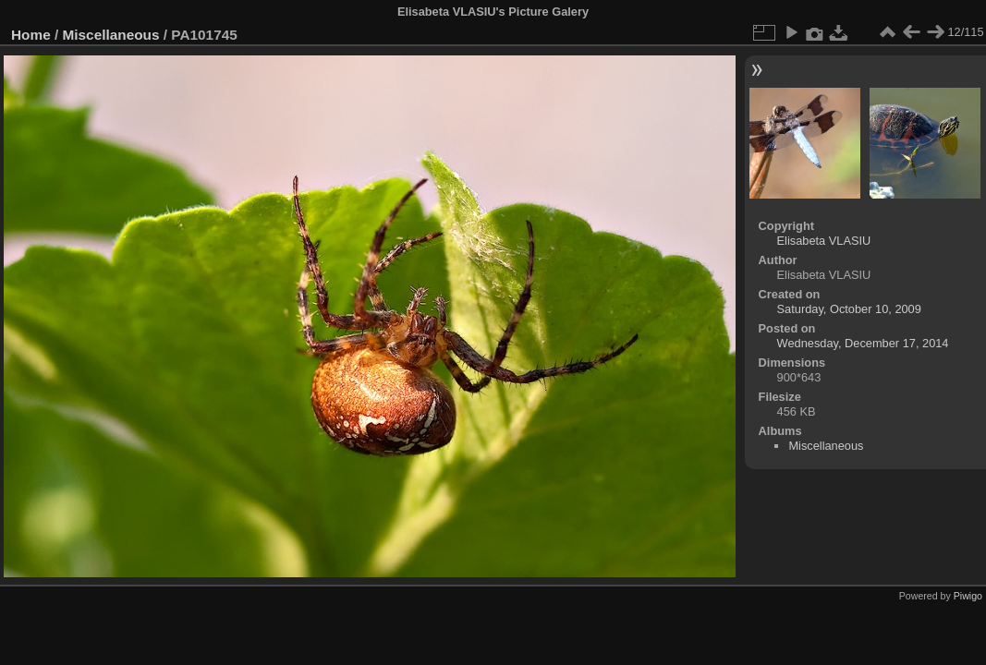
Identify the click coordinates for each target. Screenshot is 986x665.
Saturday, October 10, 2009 (849, 309)
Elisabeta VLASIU (824, 241)
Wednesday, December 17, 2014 (863, 343)
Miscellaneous (111, 34)
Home (31, 34)
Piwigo (968, 595)
